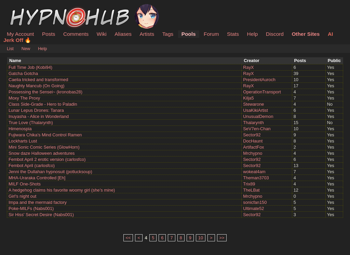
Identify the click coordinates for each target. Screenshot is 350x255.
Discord (275, 34)
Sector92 (251, 134)
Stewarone (253, 104)
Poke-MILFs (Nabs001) (31, 208)
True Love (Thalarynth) (31, 122)
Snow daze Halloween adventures (42, 153)
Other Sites (306, 34)
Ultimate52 (253, 208)
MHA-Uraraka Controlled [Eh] (37, 177)
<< (128, 237)
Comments (76, 34)
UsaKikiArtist (255, 110)
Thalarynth (253, 122)
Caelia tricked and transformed (38, 79)
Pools (188, 34)
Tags (167, 34)
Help (252, 34)
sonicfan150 (255, 202)
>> (222, 237)
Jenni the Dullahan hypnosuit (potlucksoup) (50, 171)
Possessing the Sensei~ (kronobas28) (45, 91)
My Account (20, 34)
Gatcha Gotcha (23, 73)
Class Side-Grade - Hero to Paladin (43, 104)
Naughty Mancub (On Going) (37, 85)
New (26, 48)
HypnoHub (25, 7)
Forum (211, 34)
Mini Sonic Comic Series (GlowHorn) (44, 147)
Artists (146, 34)
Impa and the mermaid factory (38, 202)
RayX (248, 67)
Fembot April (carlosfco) (32, 165)
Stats (233, 34)
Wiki (102, 34)
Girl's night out (22, 196)
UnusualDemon (258, 116)
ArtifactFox (253, 147)
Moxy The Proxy (24, 98)
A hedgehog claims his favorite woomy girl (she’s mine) (62, 190)
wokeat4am (254, 171)
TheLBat (251, 190)
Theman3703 (256, 177)
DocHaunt (252, 141)
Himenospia (20, 128)
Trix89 (249, 183)
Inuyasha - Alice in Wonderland (39, 116)
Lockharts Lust (23, 141)
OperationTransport (262, 91)
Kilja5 (248, 98)
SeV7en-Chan (256, 128)
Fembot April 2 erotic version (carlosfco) (47, 159)
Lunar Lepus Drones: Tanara (36, 110)
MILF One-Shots (25, 183)
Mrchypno (252, 153)
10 (200, 237)
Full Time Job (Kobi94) (30, 67)
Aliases (123, 34)
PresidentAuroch (259, 79)
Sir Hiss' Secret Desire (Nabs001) (41, 214)
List (10, 48)
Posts (48, 34)
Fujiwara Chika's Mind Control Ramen (45, 134)
